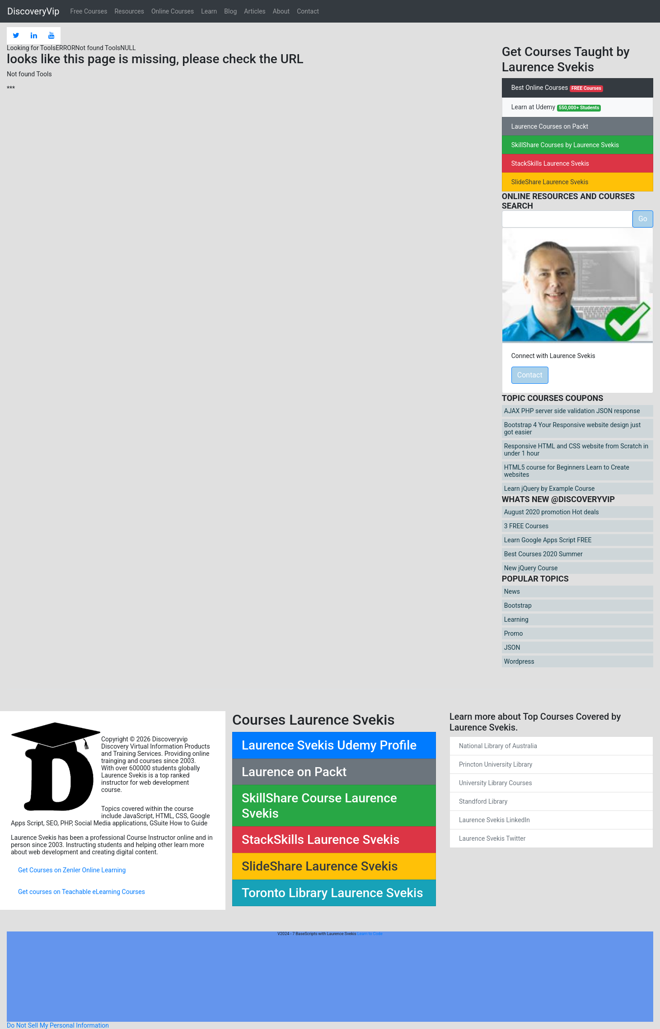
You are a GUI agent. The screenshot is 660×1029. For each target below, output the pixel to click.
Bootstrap (518, 605)
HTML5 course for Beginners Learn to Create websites (566, 471)
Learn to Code (370, 933)
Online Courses (172, 11)
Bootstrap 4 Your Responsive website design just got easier (572, 428)
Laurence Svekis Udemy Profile (329, 745)
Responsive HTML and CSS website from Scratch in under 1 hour (576, 449)
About (281, 11)
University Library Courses (495, 783)
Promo (513, 633)
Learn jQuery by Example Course (549, 488)
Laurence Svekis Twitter (492, 838)
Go (642, 218)
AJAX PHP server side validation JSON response (572, 410)
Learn (209, 11)
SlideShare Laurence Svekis (550, 182)
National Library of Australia (498, 746)
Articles (255, 11)
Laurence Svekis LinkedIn (494, 820)
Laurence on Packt (294, 771)
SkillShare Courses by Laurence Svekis (565, 145)
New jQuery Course (531, 568)
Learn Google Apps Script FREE (548, 540)
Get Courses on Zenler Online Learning (72, 870)
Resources (129, 11)
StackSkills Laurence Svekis (550, 163)
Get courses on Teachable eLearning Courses (81, 891)
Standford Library (483, 801)
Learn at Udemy (556, 107)
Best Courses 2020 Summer (543, 554)
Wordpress (519, 661)
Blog (230, 11)
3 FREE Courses (526, 526)
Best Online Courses (557, 88)
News (512, 591)
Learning (516, 619)
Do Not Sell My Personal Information (58, 1025)
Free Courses (88, 11)
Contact (308, 11)
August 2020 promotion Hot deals (551, 512)
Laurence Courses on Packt (549, 126)
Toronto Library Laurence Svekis (332, 892)
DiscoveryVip (33, 11)
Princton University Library (495, 764)
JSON (512, 647)
